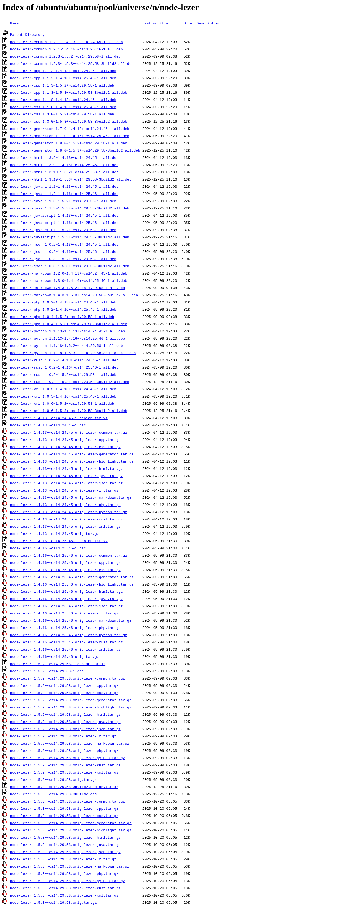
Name (14, 23)
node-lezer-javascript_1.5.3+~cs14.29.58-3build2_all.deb (69, 237)
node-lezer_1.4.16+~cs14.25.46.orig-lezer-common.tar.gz (68, 555)
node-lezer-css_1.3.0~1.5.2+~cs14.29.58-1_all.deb (62, 114)
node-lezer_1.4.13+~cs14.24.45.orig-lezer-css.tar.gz (65, 446)
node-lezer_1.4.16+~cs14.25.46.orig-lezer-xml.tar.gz (65, 649)
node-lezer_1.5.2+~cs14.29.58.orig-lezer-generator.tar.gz (71, 699)
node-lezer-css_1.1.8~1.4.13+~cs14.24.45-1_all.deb (63, 99)
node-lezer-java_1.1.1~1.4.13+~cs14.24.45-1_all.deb (64, 186)
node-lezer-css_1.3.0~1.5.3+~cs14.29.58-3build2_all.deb (68, 121)
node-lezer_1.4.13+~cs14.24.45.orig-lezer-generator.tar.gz (72, 453)
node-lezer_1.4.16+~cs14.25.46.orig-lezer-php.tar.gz (65, 627)
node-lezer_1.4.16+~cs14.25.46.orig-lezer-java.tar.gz (66, 598)
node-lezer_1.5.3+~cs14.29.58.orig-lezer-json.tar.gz (65, 851)
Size (188, 23)
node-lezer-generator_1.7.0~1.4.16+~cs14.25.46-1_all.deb (69, 135)
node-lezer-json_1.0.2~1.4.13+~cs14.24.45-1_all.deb (64, 244)
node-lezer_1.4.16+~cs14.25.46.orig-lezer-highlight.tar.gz (72, 584)
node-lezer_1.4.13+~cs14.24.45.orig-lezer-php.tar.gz (65, 504)
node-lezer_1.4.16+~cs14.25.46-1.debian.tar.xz (59, 540)
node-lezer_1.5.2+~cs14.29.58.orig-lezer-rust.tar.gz (65, 764)
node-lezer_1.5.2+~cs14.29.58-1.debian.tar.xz (57, 663)
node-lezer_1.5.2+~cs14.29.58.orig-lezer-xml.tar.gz (64, 772)
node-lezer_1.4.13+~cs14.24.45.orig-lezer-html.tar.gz (66, 468)
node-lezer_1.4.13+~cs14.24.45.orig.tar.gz (54, 533)
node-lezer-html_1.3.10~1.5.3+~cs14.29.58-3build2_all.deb (71, 179)
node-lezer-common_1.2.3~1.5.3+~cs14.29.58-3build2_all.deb (72, 63)
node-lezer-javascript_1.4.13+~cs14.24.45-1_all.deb (64, 215)
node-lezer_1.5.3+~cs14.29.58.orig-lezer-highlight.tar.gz (71, 830)
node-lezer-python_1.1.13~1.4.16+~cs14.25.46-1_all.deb (67, 338)
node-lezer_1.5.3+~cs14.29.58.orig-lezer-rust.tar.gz (65, 887)
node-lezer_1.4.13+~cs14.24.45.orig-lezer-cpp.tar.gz (65, 439)
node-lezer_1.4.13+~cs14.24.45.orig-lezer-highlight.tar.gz (72, 461)
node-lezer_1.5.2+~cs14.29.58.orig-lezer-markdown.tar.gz (69, 743)
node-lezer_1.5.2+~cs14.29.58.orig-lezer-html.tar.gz (65, 714)
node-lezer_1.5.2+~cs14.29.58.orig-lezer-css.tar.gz (64, 692)
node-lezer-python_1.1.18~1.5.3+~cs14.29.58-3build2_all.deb (73, 352)
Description (209, 23)
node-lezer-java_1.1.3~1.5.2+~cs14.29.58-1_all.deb (63, 200)
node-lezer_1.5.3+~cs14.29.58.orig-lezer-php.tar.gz (64, 873)
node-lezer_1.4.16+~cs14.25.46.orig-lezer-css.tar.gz (65, 569)
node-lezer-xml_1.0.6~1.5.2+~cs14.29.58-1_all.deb (62, 403)
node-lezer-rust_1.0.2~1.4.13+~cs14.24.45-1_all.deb (64, 359)
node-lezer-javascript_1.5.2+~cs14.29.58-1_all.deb (63, 229)
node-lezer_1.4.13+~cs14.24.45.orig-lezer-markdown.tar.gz (71, 497)
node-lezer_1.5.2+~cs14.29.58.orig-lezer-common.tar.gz (67, 678)
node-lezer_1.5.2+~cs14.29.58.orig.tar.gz (53, 779)
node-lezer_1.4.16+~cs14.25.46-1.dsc (48, 547)
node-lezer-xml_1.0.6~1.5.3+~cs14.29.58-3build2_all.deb (68, 410)
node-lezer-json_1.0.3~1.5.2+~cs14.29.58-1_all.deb (63, 258)
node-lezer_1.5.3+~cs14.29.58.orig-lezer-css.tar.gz (64, 815)
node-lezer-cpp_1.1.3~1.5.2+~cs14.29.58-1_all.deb (62, 85)
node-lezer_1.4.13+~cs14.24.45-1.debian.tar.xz (59, 417)
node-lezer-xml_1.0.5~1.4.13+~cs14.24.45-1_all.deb (63, 388)
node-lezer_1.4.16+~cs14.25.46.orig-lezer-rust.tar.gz (66, 642)
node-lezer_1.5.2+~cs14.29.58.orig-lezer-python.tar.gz (67, 757)
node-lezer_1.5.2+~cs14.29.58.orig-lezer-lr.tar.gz (63, 736)
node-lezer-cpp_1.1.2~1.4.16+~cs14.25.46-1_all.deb (63, 77)
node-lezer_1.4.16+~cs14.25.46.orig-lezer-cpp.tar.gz (65, 562)
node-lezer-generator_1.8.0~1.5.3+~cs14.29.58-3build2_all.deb (75, 150)
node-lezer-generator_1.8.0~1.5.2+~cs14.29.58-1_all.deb (68, 142)
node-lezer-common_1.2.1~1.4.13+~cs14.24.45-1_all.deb (66, 41)
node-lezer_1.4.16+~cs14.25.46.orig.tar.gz (54, 656)
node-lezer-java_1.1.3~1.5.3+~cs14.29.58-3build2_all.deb (69, 208)
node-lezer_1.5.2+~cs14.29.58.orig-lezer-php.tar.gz (64, 750)
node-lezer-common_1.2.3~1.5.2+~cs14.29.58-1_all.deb (65, 56)
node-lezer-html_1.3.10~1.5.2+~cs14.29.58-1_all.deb (64, 171)
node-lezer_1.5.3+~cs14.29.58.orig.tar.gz (53, 902)
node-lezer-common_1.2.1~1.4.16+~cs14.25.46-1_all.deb (66, 48)
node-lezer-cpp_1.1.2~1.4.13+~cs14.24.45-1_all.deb (63, 70)
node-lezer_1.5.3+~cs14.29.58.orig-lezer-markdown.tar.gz (69, 866)
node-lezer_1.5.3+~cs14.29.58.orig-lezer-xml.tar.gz (64, 895)
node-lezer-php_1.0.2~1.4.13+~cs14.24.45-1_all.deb (63, 302)
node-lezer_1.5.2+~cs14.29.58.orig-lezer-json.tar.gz (65, 728)
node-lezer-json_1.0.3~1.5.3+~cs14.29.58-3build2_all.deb (69, 265)
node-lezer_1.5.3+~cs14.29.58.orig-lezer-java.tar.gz (65, 844)
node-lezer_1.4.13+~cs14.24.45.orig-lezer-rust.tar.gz (66, 519)
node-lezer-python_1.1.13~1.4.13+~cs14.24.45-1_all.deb (67, 331)
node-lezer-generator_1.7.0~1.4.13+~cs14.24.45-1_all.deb (69, 128)
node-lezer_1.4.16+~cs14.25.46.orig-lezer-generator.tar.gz (72, 576)
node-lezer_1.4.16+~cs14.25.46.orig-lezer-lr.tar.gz (64, 613)
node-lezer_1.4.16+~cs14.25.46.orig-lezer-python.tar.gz (68, 634)
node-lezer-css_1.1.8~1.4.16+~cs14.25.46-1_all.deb (63, 106)
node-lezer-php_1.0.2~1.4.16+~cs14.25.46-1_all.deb (63, 309)
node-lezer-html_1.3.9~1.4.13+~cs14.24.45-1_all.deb (64, 157)
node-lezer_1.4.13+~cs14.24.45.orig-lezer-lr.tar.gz (64, 490)
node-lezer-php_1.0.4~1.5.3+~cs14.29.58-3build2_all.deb (68, 323)
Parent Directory (27, 34)
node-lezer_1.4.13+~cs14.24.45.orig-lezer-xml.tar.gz (65, 526)
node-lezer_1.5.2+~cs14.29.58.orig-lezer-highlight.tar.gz (71, 707)
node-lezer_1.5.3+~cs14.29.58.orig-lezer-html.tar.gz (65, 837)
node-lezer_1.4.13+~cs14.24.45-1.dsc (48, 425)
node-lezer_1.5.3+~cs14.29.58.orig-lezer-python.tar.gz (67, 880)
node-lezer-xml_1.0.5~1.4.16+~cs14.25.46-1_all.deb (63, 396)
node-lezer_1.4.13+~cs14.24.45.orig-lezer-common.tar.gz (68, 432)
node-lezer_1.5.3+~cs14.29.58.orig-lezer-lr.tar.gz (63, 858)
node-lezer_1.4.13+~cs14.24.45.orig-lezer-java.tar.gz (66, 475)
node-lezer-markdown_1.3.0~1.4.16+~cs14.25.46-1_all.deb (68, 280)
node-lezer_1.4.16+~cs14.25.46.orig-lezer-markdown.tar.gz (71, 620)
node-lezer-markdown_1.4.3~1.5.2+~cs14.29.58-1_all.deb (67, 287)
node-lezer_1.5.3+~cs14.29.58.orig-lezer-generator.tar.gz (71, 822)
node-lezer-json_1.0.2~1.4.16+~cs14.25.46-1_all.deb (64, 251)
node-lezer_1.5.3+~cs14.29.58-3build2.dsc (53, 793)
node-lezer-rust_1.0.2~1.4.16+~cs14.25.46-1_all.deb (64, 367)
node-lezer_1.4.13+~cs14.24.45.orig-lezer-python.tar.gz (68, 511)
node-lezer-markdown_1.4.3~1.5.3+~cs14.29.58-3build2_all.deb (74, 294)
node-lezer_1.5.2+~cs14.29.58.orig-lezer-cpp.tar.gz (64, 685)
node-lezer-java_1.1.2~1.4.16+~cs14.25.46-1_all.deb (64, 193)
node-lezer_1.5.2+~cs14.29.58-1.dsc (47, 670)
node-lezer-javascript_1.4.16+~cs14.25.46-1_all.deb (64, 222)
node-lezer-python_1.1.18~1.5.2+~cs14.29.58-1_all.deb (66, 345)
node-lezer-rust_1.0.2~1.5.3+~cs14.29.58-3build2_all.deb (69, 381)
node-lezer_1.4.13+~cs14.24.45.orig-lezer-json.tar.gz (66, 482)
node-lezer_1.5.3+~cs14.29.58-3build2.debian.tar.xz (64, 786)
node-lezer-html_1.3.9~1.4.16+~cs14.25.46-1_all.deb (64, 164)
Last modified (156, 23)
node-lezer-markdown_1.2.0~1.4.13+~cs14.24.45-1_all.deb (68, 273)
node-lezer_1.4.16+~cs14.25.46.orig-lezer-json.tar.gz (66, 605)
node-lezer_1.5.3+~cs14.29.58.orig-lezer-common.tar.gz (67, 801)
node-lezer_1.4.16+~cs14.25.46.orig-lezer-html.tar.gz (66, 591)
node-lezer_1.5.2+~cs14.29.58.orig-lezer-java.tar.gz (65, 721)
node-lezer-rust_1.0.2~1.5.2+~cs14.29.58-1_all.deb (63, 374)
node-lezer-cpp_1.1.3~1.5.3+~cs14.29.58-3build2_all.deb (68, 92)
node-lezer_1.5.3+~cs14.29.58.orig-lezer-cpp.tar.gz (64, 808)
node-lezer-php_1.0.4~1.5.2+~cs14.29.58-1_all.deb (62, 316)
